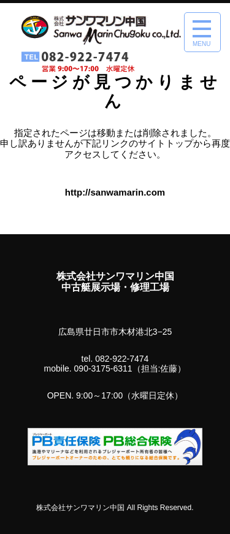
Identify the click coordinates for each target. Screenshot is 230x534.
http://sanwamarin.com (115, 192)
